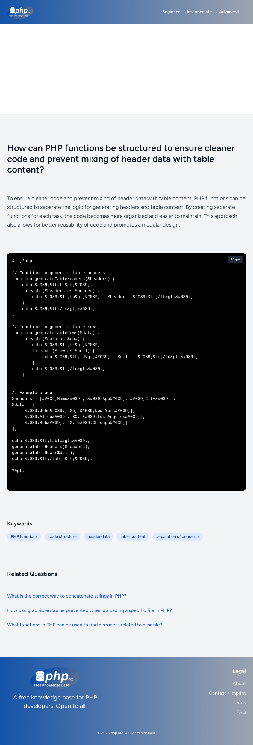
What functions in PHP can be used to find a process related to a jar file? (84, 625)
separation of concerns (178, 536)
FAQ (241, 712)
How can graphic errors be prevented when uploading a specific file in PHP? (89, 610)
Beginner (171, 11)
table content (133, 536)
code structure (63, 536)
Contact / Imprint (227, 693)
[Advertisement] (126, 69)
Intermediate (199, 11)
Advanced (229, 11)
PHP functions (24, 536)
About (239, 683)
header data (98, 536)
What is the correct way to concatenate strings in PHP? (66, 596)
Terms (239, 702)
